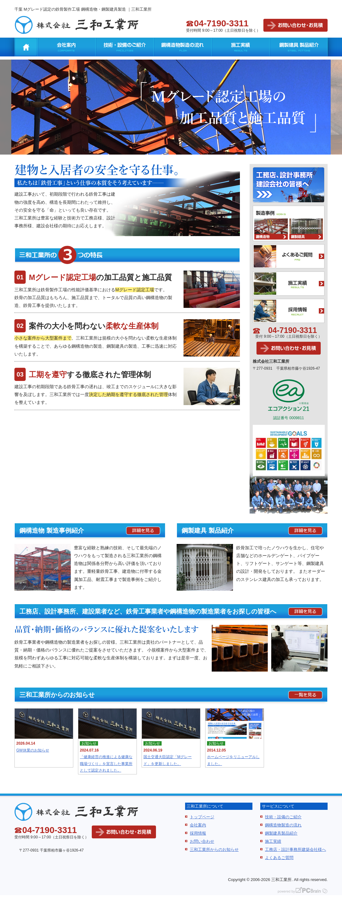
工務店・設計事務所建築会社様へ (295, 849)
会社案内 (67, 47)
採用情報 (198, 833)
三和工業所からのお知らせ (214, 849)
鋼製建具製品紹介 (281, 833)
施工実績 (241, 47)
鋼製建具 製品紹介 (299, 47)
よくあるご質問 (279, 857)
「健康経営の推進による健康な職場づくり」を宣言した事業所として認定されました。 (106, 764)
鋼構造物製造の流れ (183, 47)
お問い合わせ (202, 841)
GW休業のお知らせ (32, 750)
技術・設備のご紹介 (125, 47)
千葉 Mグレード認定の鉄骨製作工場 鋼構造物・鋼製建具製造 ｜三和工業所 (83, 9)
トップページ (202, 817)
